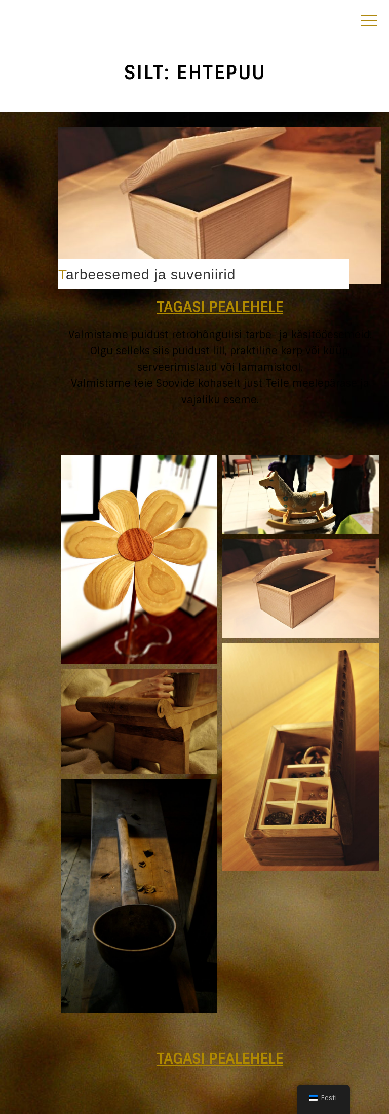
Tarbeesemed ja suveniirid (147, 274)
